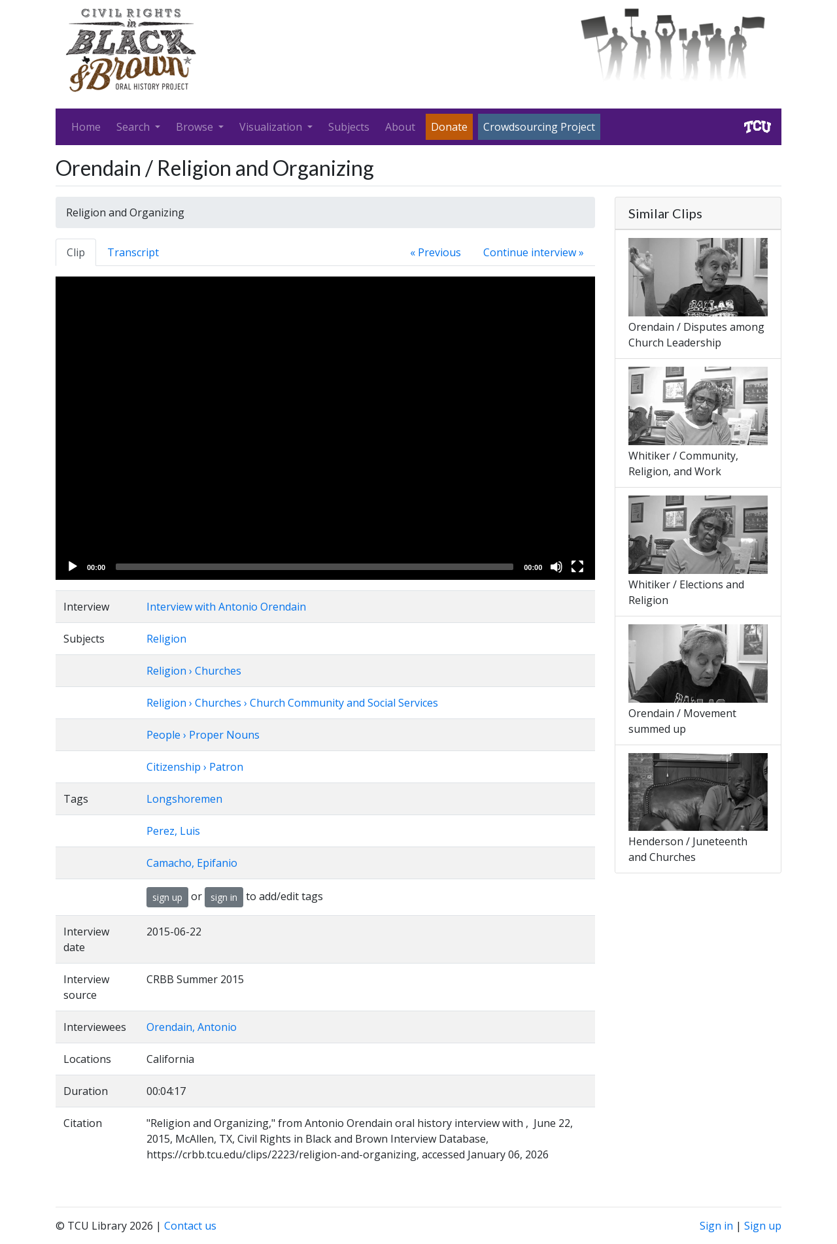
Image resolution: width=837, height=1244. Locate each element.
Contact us (190, 1226)
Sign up (762, 1226)
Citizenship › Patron (194, 767)
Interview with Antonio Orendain (226, 606)
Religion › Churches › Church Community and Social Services (292, 703)
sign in (224, 897)
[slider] (314, 566)
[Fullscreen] (577, 566)
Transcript (133, 252)
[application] (325, 428)
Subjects (348, 127)
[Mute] (556, 566)
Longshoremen (184, 799)
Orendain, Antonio (191, 1027)
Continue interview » (533, 252)
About (400, 127)
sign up (167, 897)
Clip (76, 252)
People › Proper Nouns (203, 735)
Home (86, 127)
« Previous (435, 252)
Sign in (716, 1226)
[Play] (72, 566)
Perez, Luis (173, 831)
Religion (166, 638)
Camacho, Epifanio (191, 863)
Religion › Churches (193, 671)
